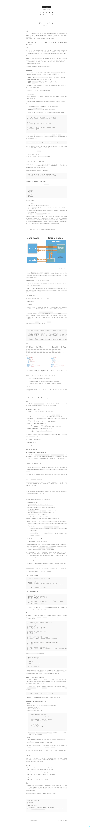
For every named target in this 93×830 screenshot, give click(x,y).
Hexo (41, 827)
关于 (49, 13)
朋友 (52, 13)
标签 (46, 13)
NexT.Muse (52, 827)
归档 (43, 13)
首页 (40, 13)
